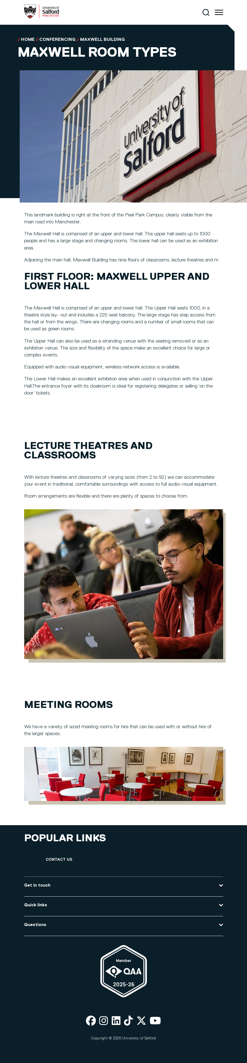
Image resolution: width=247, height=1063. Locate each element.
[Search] (205, 12)
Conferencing (57, 40)
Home (28, 40)
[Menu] (219, 12)
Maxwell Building (102, 40)
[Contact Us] (59, 860)
